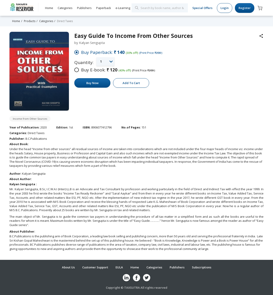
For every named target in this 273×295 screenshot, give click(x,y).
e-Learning (123, 8)
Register (245, 8)
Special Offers (202, 8)
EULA (119, 267)
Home (49, 8)
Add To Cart (131, 83)
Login (225, 8)
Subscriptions (201, 267)
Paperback (103, 8)
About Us (68, 267)
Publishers (84, 8)
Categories (65, 8)
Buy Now (92, 83)
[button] (105, 61)
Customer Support (95, 267)
